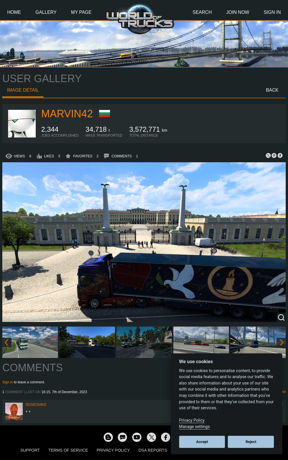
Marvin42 (67, 114)
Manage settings (194, 426)
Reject (251, 442)
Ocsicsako (36, 405)
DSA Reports (153, 450)
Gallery (46, 12)
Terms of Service (68, 450)
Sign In (272, 12)
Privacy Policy (113, 450)
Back (272, 90)
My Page (81, 12)
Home (14, 12)
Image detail (23, 90)
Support (30, 450)
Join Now (237, 12)
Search (202, 12)
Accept (202, 442)
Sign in (7, 382)
